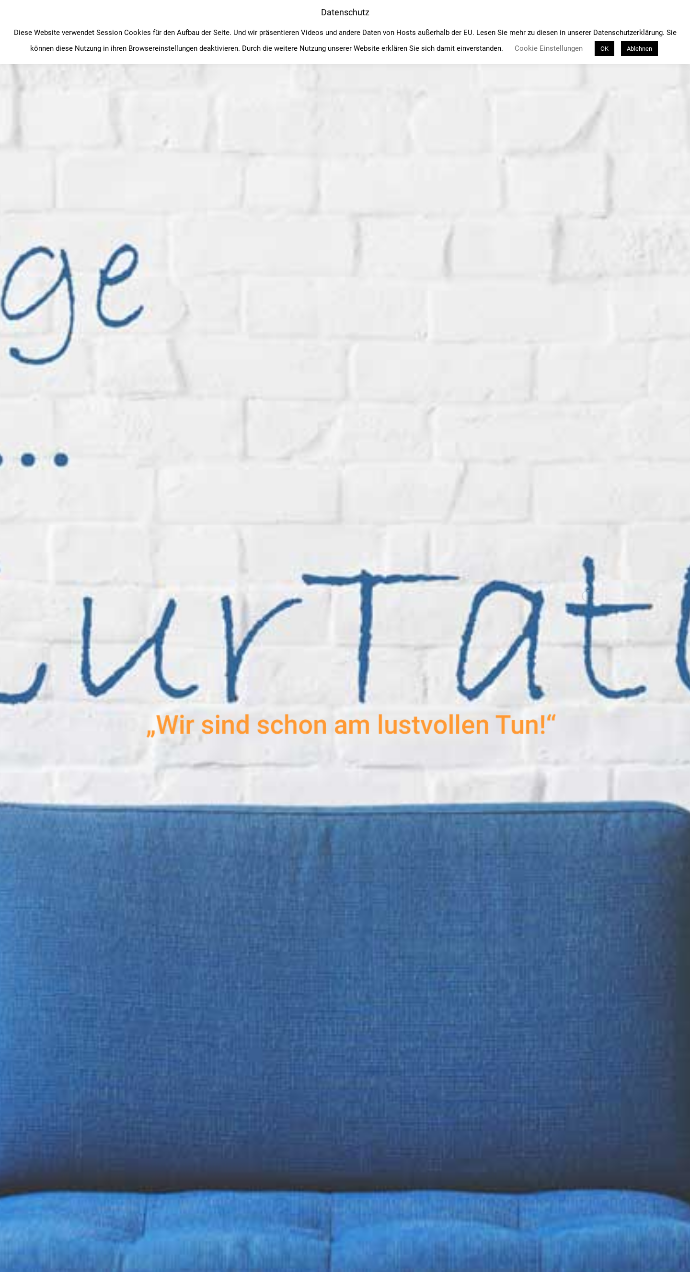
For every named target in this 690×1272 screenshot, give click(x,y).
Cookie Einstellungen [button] (549, 48)
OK (604, 48)
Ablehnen (639, 48)
